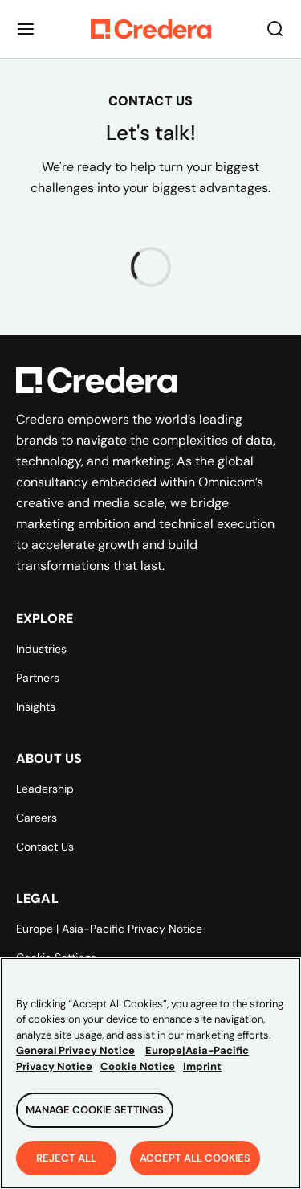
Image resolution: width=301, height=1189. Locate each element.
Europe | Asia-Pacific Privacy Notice (109, 928)
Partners (37, 677)
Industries (41, 649)
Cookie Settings (56, 957)
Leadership (45, 788)
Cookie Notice (137, 1076)
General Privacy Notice (75, 1060)
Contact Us (45, 846)
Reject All (66, 1168)
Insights (35, 706)
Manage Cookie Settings (95, 1119)
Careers (36, 817)
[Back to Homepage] (151, 29)
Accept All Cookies (195, 1168)
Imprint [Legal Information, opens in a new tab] (202, 1076)
